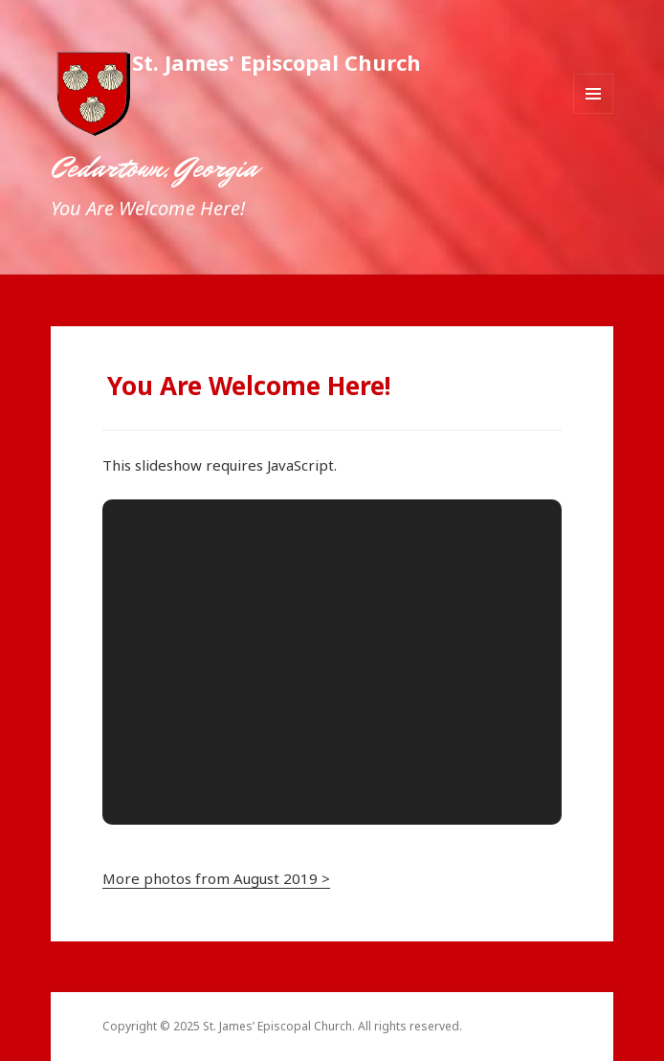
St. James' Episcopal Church (276, 62)
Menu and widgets (593, 113)
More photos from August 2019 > (216, 878)
